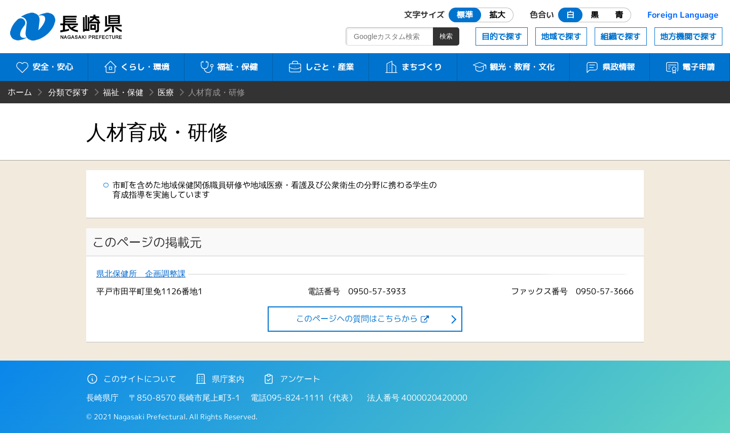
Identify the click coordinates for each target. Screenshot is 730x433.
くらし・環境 (136, 66)
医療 (166, 92)
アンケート (291, 379)
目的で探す (502, 36)
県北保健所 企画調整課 (141, 274)
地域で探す (561, 36)
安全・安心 (44, 66)
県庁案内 (219, 379)
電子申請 (690, 66)
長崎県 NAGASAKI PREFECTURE (67, 27)
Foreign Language (682, 15)
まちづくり (413, 66)
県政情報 (610, 66)
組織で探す (620, 36)
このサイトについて (131, 379)
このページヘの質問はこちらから (357, 318)
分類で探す (68, 92)
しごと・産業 (320, 66)
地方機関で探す (688, 36)
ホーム (20, 92)
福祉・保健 (228, 66)
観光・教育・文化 (513, 66)
